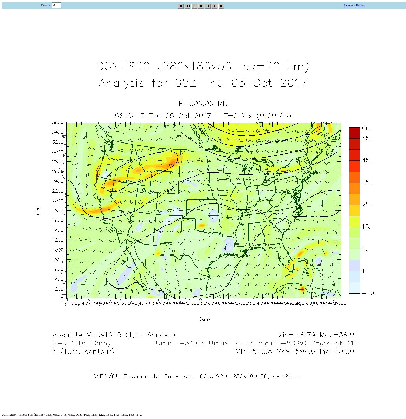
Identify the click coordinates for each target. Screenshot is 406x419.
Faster (360, 5)
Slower (349, 5)
